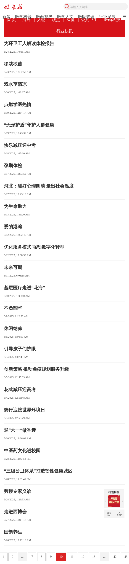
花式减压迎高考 (20, 389)
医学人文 (65, 16)
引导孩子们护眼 (20, 348)
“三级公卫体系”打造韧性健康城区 (38, 470)
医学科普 (23, 16)
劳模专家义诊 (17, 491)
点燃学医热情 (17, 104)
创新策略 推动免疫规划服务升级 (36, 369)
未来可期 (13, 267)
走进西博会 (15, 511)
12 (82, 557)
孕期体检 (13, 165)
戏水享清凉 (15, 84)
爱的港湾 (13, 226)
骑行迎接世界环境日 (24, 409)
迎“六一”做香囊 (20, 430)
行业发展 (107, 16)
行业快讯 (64, 31)
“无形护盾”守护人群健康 (29, 124)
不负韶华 (13, 308)
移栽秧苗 (13, 63)
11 (71, 557)
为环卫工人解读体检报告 (29, 43)
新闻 (6, 16)
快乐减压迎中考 (20, 145)
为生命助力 (15, 206)
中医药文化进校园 (22, 450)
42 (114, 557)
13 (93, 557)
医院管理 (86, 16)
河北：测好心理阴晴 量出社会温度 (39, 185)
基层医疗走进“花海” (24, 287)
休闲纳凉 (13, 328)
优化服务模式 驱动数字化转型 (34, 247)
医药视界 (44, 16)
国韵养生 (13, 531)
